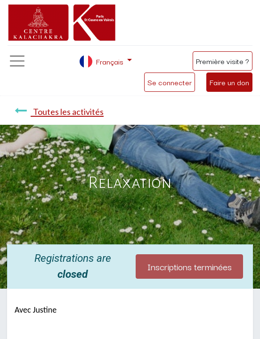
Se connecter (169, 82)
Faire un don (229, 82)
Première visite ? (222, 60)
